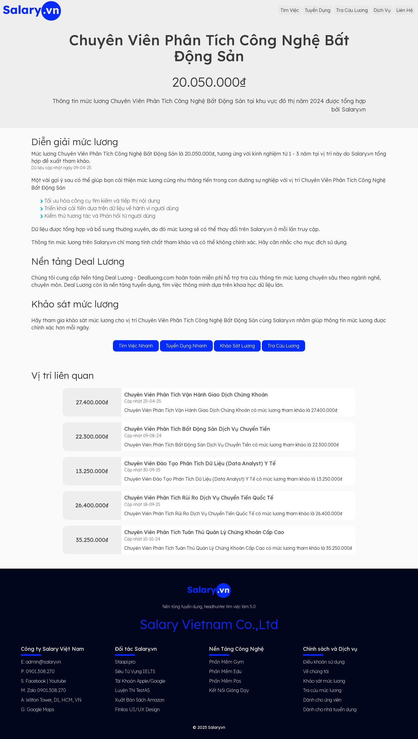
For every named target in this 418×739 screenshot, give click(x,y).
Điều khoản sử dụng (324, 662)
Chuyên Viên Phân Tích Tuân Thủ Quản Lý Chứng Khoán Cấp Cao (204, 532)
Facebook (36, 681)
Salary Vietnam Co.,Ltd (209, 624)
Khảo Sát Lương (237, 346)
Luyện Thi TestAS (132, 690)
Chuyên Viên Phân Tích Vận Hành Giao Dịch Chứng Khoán (196, 394)
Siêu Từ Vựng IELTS (135, 671)
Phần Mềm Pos (225, 681)
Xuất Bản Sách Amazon (139, 700)
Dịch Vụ (382, 10)
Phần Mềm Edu (225, 671)
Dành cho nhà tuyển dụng (329, 709)
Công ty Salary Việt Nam (52, 649)
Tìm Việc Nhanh (136, 346)
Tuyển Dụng (317, 10)
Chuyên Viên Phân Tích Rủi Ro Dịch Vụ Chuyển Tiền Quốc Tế (198, 497)
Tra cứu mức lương (322, 690)
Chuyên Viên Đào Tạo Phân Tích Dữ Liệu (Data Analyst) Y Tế (200, 463)
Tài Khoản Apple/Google (140, 681)
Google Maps (40, 709)
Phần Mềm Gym (226, 662)
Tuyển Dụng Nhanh (186, 346)
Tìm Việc (289, 10)
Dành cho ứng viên (322, 700)
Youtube (57, 681)
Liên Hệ (404, 10)
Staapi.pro (125, 662)
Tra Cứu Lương (352, 10)
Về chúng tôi (316, 671)
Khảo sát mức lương (324, 681)
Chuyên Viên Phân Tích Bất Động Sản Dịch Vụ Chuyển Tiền (197, 429)
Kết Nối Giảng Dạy (229, 690)
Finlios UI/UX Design (137, 709)
